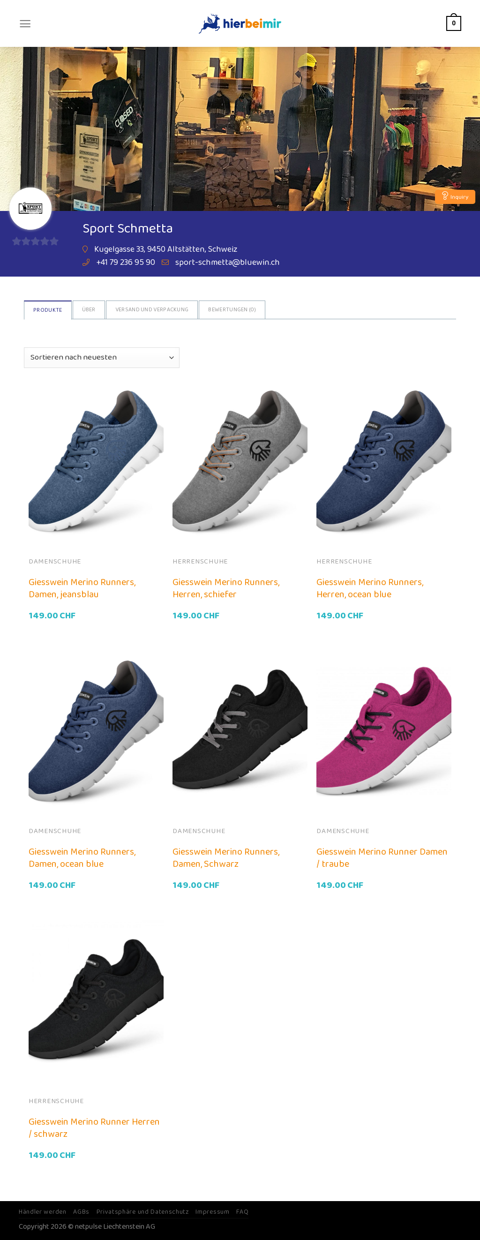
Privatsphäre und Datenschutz (143, 1212)
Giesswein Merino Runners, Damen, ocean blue (82, 858)
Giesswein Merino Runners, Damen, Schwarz (225, 858)
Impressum (212, 1212)
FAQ (242, 1212)
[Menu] (25, 23)
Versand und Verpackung (152, 309)
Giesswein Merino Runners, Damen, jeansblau (82, 588)
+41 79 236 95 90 (125, 262)
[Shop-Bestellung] (101, 357)
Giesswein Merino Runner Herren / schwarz (94, 1128)
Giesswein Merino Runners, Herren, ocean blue (369, 588)
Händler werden (43, 1212)
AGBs (81, 1212)
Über (89, 309)
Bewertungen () (232, 309)
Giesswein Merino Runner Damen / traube (382, 858)
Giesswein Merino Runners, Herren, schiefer (225, 588)
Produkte (47, 310)
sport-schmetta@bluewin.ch (227, 262)
